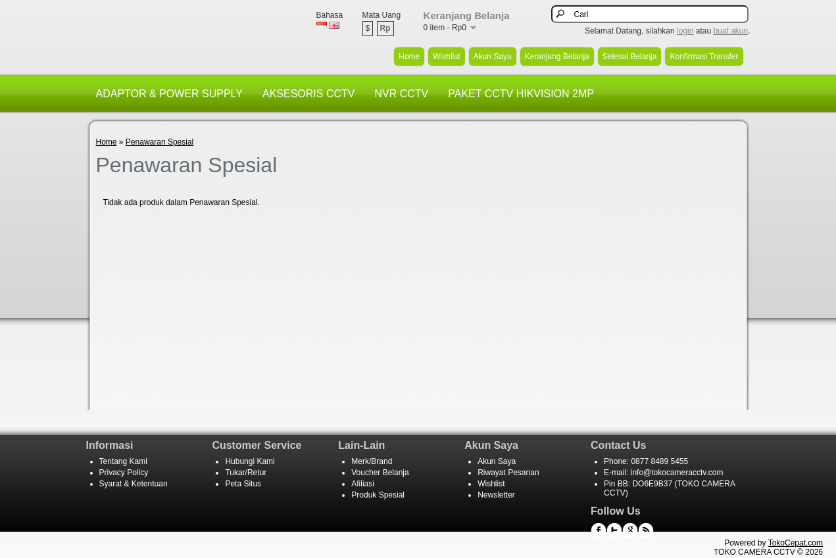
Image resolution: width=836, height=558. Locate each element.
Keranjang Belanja (557, 56)
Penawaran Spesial (159, 142)
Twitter (614, 530)
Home (409, 56)
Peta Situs (243, 483)
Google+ (630, 530)
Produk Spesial (378, 495)
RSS (646, 530)
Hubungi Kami (249, 461)
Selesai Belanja (629, 56)
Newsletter (496, 495)
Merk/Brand (371, 461)
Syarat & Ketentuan (133, 483)
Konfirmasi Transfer (704, 56)
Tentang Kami (123, 461)
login (685, 30)
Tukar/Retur (245, 472)
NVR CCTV (401, 93)
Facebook (598, 530)
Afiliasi (362, 483)
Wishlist (446, 56)
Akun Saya (493, 56)
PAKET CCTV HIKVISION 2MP (521, 93)
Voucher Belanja (379, 472)
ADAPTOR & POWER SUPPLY (169, 93)
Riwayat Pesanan (508, 472)
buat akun (730, 30)
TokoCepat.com (795, 542)
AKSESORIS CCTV (308, 93)
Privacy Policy (124, 472)
